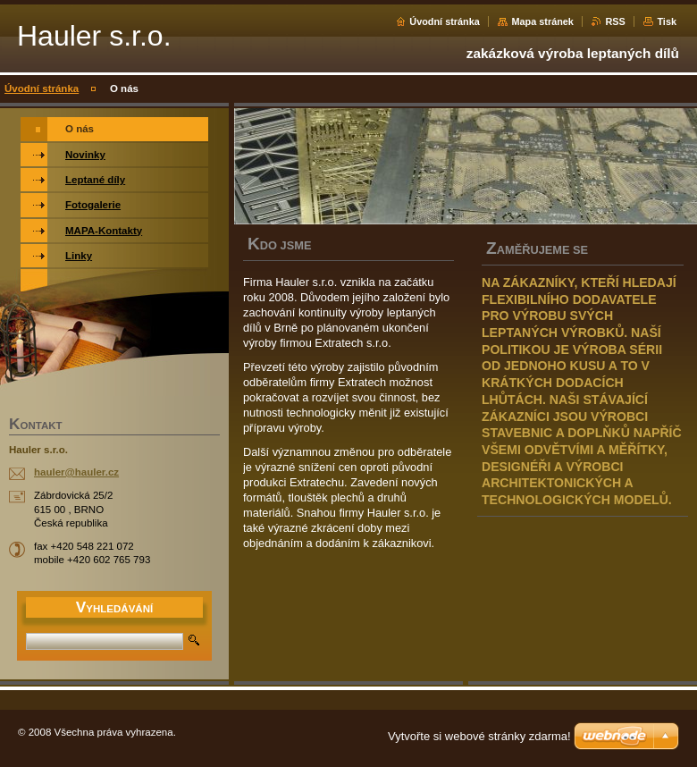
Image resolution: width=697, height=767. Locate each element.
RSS (615, 21)
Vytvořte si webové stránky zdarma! (479, 736)
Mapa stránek (542, 21)
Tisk (666, 21)
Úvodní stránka (444, 21)
